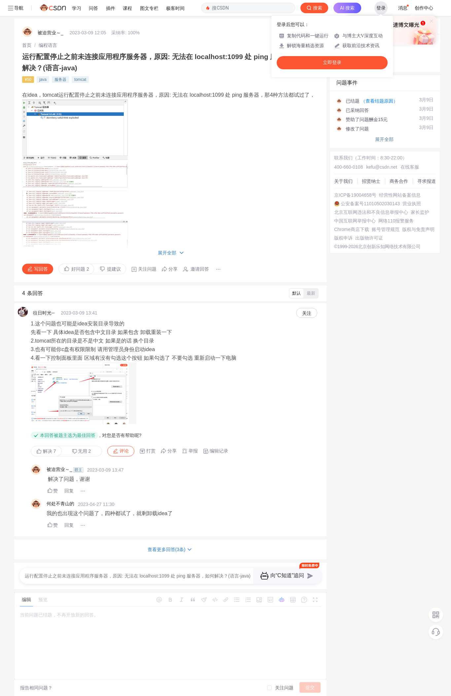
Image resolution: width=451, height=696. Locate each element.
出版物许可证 (369, 238)
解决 (46, 451)
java (43, 79)
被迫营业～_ (50, 32)
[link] (26, 45)
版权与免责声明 (418, 229)
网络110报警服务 (396, 220)
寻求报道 (426, 181)
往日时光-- (43, 312)
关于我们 (343, 181)
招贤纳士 (371, 181)
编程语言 (48, 45)
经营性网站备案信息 (400, 195)
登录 (381, 8)
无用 (81, 451)
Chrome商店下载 (351, 229)
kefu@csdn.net (381, 167)
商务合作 (399, 181)
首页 (26, 45)
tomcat (80, 79)
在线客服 (409, 167)
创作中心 (424, 8)
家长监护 (420, 212)
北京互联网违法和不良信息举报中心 (371, 212)
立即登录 (332, 62)
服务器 (60, 79)
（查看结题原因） (379, 101)
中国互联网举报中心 (355, 220)
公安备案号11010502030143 (370, 203)
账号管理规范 (385, 229)
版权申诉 (343, 238)
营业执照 (411, 203)
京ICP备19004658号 (355, 195)
